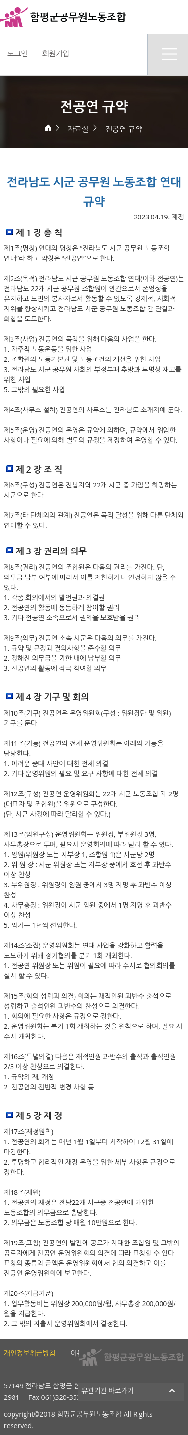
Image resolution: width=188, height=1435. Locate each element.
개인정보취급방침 (30, 1353)
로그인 (17, 53)
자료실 (77, 129)
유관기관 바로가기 (131, 1390)
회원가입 (55, 53)
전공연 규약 (123, 129)
